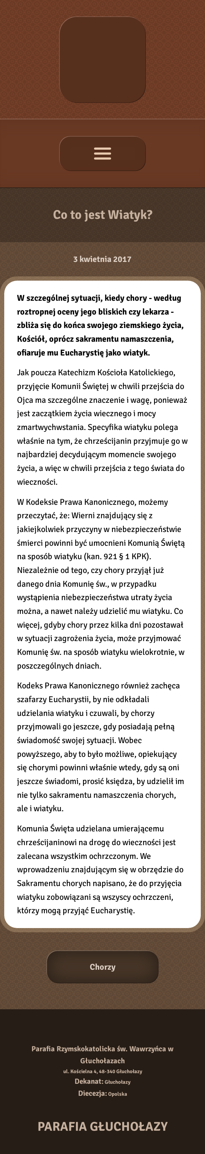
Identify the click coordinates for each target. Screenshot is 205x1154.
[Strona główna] (102, 59)
